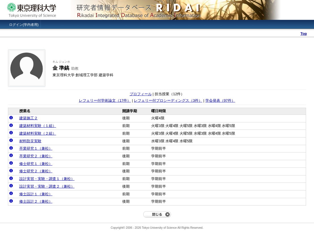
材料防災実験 (30, 141)
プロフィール (141, 94)
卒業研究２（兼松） (35, 156)
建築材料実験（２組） (37, 133)
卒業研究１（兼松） (35, 148)
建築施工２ (28, 118)
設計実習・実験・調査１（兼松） (47, 179)
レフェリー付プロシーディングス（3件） (168, 100)
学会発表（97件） (220, 100)
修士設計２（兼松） (35, 201)
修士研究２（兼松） (35, 171)
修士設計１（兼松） (35, 194)
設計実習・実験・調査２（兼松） (47, 186)
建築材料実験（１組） (37, 126)
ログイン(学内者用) (24, 25)
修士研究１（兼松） (35, 164)
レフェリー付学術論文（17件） (105, 100)
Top (303, 33)
